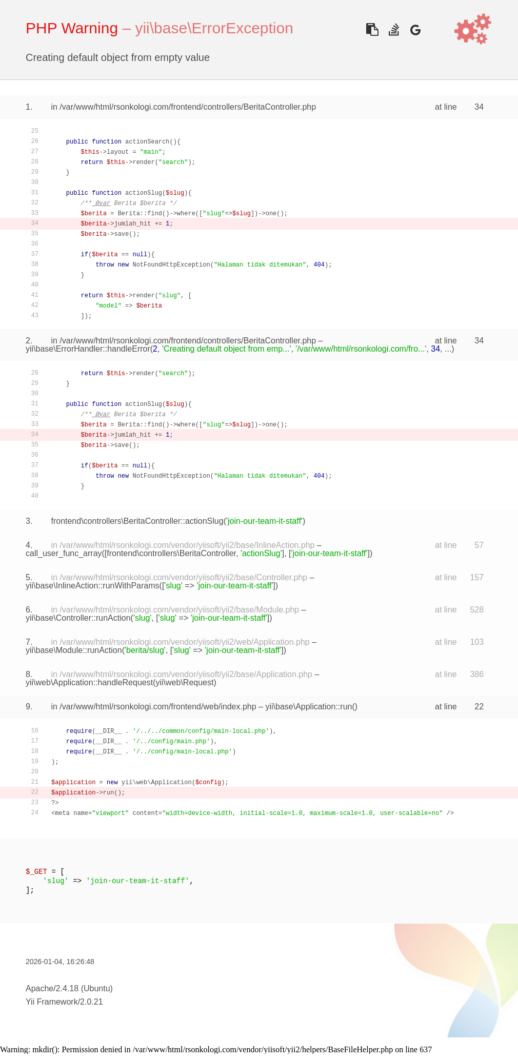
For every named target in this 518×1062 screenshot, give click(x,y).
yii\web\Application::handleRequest (89, 682)
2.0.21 (91, 1001)
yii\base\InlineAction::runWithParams (93, 585)
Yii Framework (52, 1001)
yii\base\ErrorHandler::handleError (88, 348)
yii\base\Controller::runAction (78, 618)
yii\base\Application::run (308, 706)
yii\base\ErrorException (214, 27)
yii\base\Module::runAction (74, 650)
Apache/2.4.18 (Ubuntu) (69, 988)
